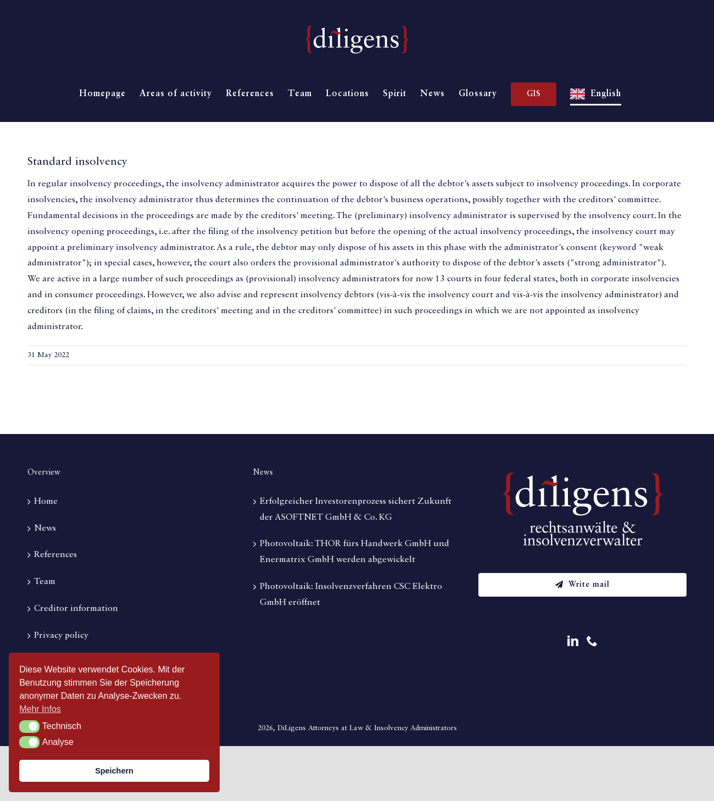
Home (46, 501)
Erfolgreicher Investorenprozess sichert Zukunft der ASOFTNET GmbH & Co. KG (355, 509)
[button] (29, 726)
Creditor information (76, 608)
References (55, 554)
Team (44, 581)
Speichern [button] (114, 770)
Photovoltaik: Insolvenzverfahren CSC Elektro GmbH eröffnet (351, 594)
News (45, 528)
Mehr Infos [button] (40, 709)
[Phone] (592, 641)
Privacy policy (61, 635)
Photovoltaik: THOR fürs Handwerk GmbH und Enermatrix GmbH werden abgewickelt (354, 551)
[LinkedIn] (572, 641)
